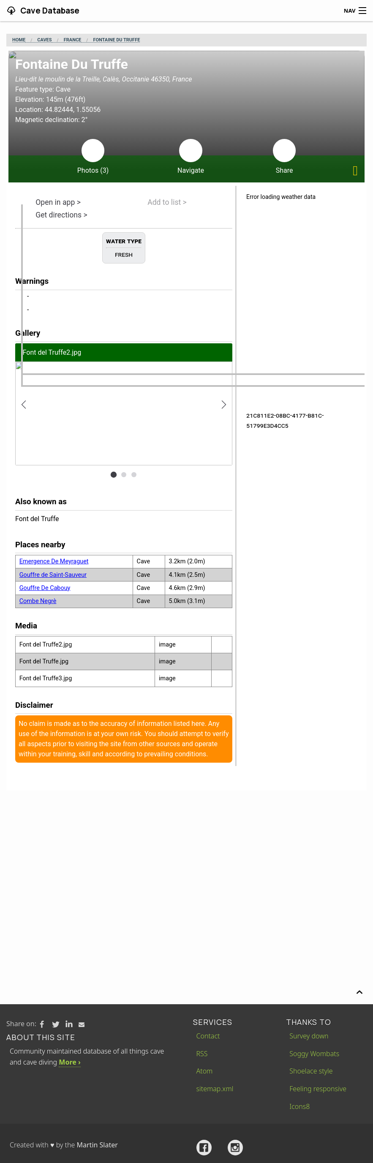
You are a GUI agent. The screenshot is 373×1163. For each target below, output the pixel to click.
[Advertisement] (186, 854)
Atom (204, 1071)
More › (69, 1062)
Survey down (308, 1036)
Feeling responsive (317, 1088)
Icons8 (299, 1106)
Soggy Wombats (314, 1053)
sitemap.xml (215, 1088)
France (73, 40)
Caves (44, 40)
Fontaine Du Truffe (116, 40)
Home (18, 40)
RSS (202, 1053)
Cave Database (49, 10)
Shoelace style (310, 1071)
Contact (208, 1036)
